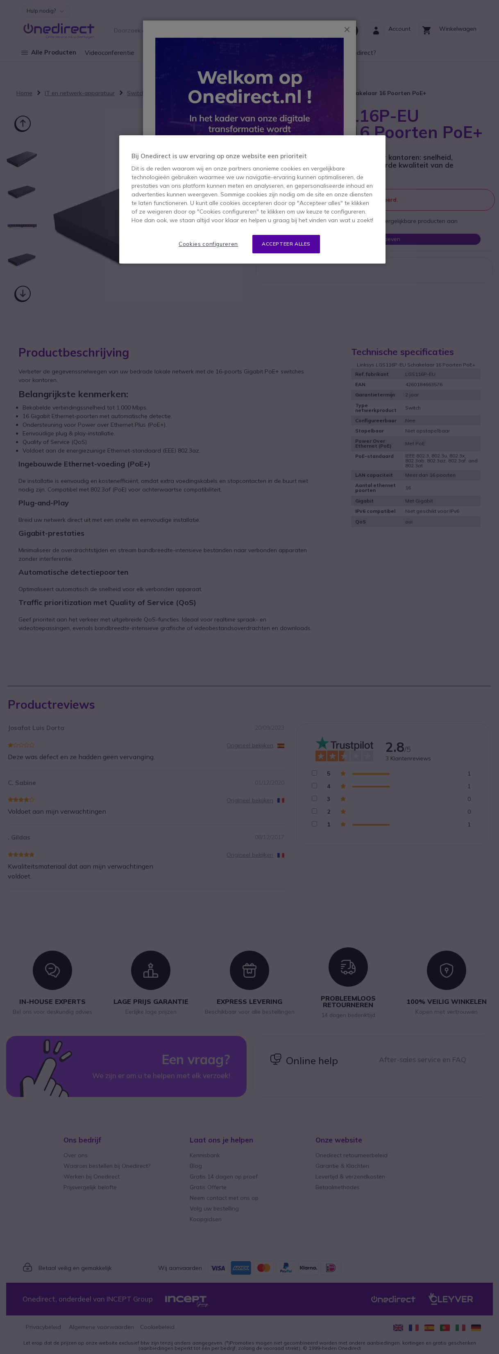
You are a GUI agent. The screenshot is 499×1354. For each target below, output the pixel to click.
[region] (252, 199)
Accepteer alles (286, 244)
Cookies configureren (208, 244)
